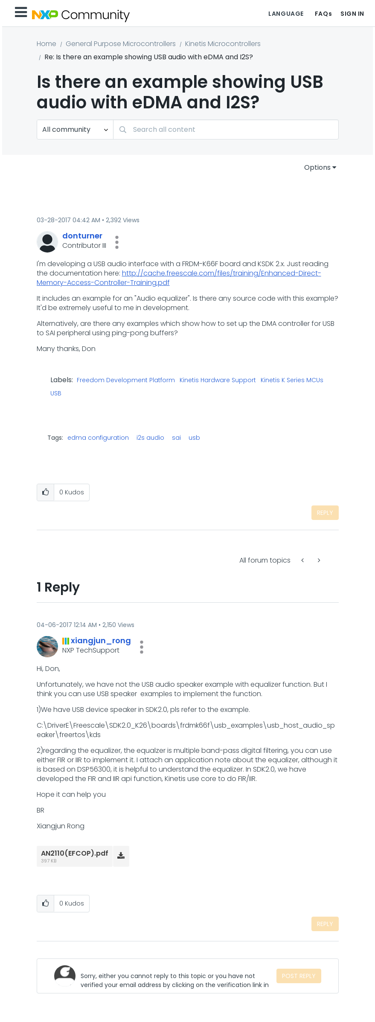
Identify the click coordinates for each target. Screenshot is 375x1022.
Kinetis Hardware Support (218, 380)
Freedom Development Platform (126, 380)
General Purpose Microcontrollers (121, 44)
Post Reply (299, 976)
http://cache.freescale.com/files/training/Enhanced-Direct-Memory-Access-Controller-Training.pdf (179, 277)
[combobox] (226, 129)
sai (176, 437)
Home (46, 44)
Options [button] (317, 167)
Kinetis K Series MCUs (292, 380)
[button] (117, 242)
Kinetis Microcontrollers (223, 44)
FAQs (323, 13)
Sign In (352, 13)
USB (55, 394)
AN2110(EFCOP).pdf (74, 853)
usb (194, 437)
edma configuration (98, 437)
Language (285, 13)
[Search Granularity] (75, 129)
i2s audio (150, 437)
